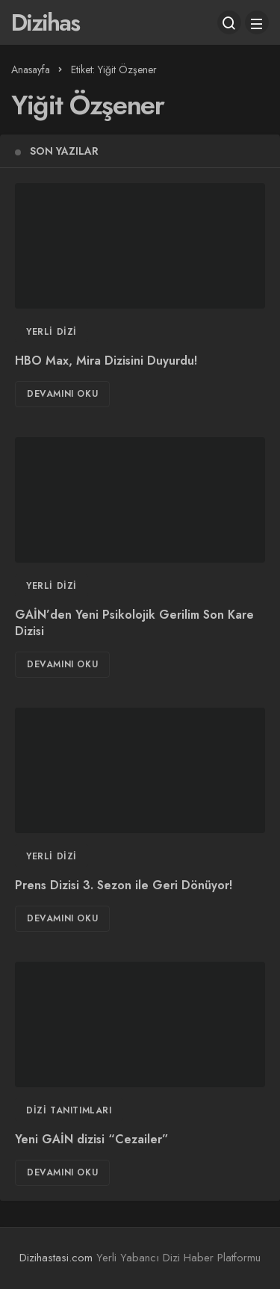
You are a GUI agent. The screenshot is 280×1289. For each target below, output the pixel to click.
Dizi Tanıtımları (69, 1110)
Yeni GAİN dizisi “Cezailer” (92, 1140)
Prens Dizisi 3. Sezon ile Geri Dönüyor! (123, 885)
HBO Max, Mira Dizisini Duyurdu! (106, 361)
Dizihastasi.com (56, 1257)
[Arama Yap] (229, 22)
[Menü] (257, 22)
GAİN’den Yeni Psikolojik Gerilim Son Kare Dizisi (134, 623)
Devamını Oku (62, 394)
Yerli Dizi (51, 332)
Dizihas (45, 22)
